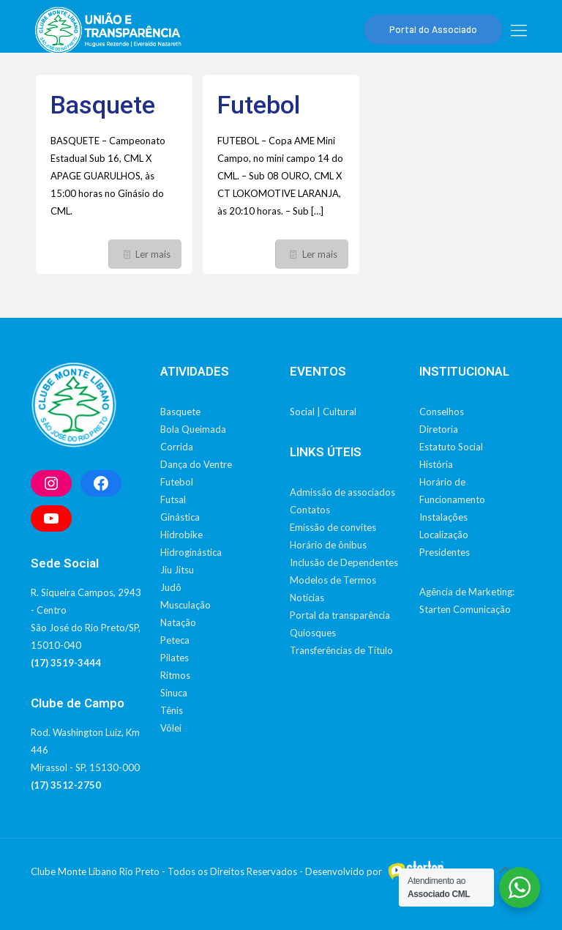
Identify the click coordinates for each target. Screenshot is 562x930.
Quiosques (313, 633)
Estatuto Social (451, 447)
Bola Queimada (193, 429)
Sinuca (173, 693)
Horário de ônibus (328, 545)
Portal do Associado (433, 29)
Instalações (443, 517)
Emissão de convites (333, 527)
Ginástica (180, 517)
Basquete (102, 104)
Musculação (185, 605)
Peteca (175, 640)
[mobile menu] (518, 30)
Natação (178, 622)
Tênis (171, 710)
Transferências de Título (341, 650)
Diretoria (438, 429)
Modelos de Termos (333, 580)
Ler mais (153, 254)
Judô (170, 587)
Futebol (258, 104)
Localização (443, 534)
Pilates (174, 657)
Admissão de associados (342, 492)
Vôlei (170, 728)
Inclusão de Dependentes (344, 562)
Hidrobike (181, 534)
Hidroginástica (191, 552)
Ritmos (175, 675)
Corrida (176, 447)
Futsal (173, 499)
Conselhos (441, 411)
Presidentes (444, 552)
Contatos (310, 510)
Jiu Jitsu (177, 570)
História (436, 464)
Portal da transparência (340, 615)
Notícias (307, 597)
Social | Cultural (323, 411)
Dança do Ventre (196, 464)
